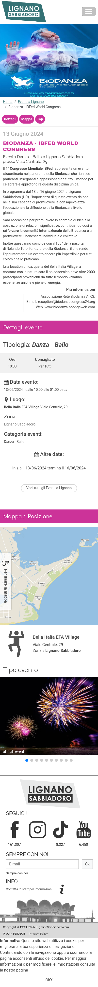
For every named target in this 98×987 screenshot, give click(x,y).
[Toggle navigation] (89, 11)
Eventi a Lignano (31, 102)
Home (8, 102)
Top (40, 119)
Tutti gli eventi (13, 751)
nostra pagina (16, 970)
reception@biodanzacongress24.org (66, 302)
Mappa (26, 119)
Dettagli (10, 119)
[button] (26, 760)
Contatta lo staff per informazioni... (31, 889)
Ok (87, 864)
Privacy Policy (38, 933)
